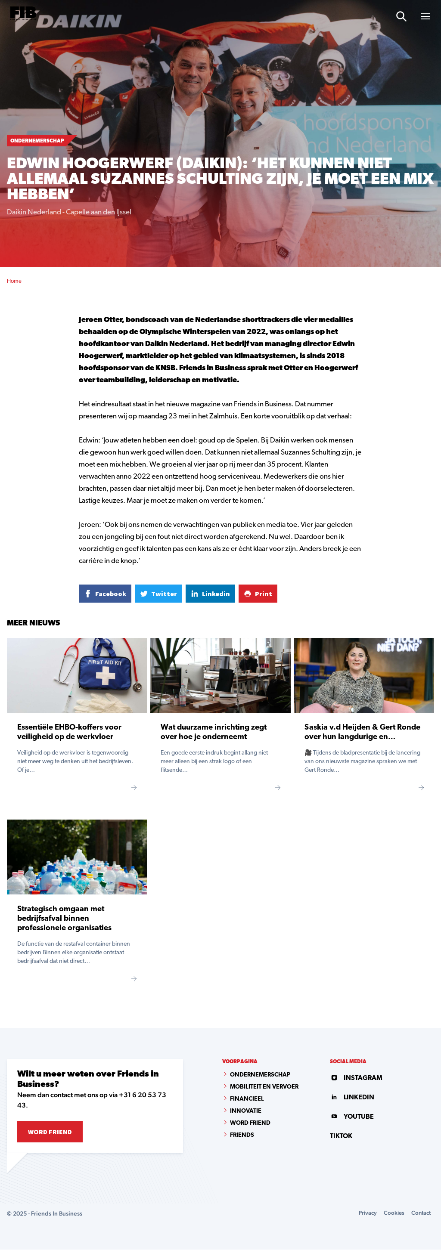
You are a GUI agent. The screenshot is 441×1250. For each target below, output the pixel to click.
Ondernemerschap (260, 1075)
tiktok (340, 1111)
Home (14, 281)
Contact (420, 1213)
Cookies (392, 1213)
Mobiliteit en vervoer (264, 1087)
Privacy (364, 1213)
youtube (350, 1099)
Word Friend (50, 1131)
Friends (242, 1135)
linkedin (350, 1087)
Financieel (247, 1099)
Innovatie (245, 1111)
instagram (354, 1075)
